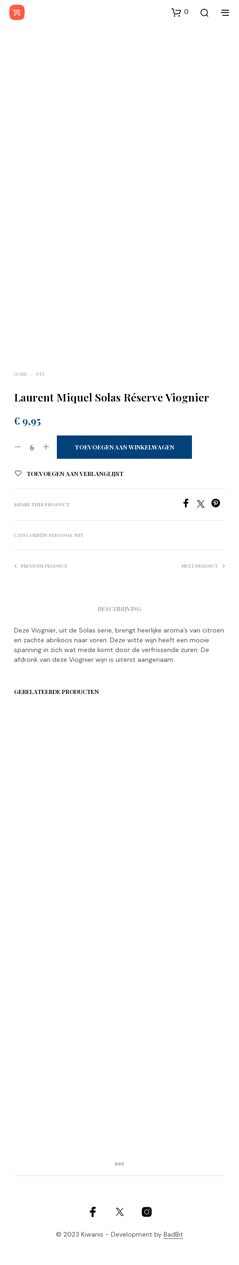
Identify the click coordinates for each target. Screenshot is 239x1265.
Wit (40, 374)
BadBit (173, 1234)
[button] (180, 12)
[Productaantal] (31, 447)
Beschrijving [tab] (120, 608)
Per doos (60, 535)
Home (20, 374)
